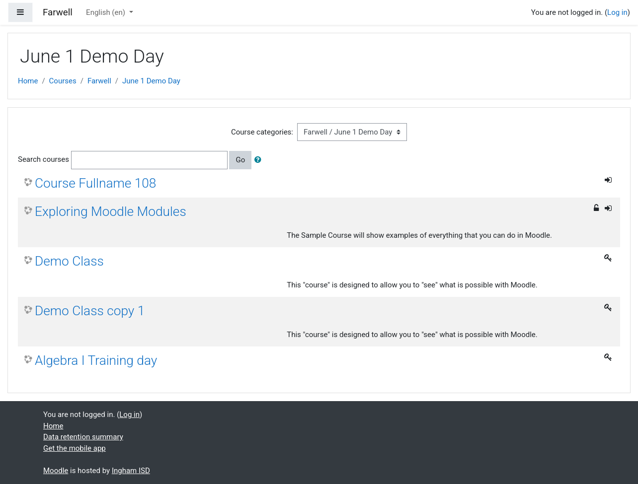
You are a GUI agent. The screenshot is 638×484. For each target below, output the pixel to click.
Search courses (43, 159)
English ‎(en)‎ (106, 12)
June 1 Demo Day (151, 80)
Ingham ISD (131, 470)
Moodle (55, 470)
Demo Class (69, 261)
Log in (617, 12)
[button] (259, 160)
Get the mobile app (74, 448)
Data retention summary (83, 436)
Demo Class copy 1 (90, 310)
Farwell (99, 80)
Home (28, 80)
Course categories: (262, 132)
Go (240, 159)
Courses (63, 80)
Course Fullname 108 (95, 183)
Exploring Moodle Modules (110, 211)
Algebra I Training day (96, 360)
